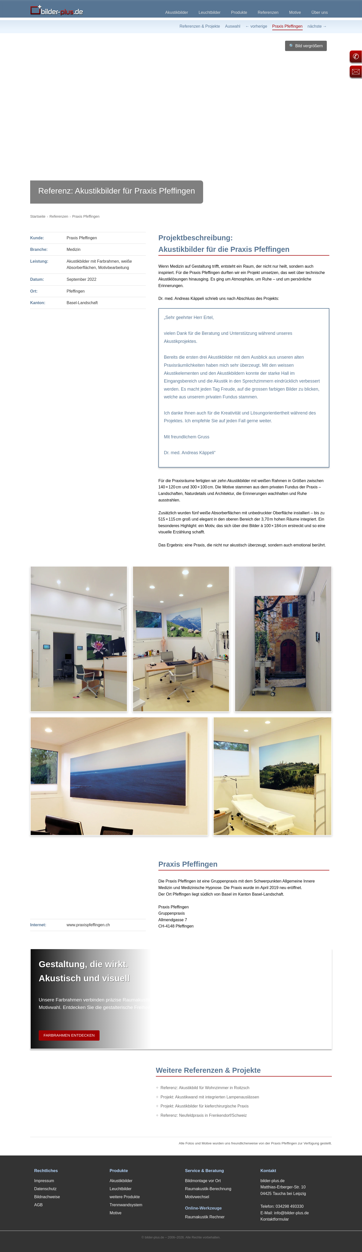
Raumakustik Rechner (204, 1217)
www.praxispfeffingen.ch (88, 925)
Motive (295, 12)
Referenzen (268, 12)
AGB (38, 1205)
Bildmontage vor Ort (203, 1181)
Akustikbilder (176, 12)
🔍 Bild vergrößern (306, 46)
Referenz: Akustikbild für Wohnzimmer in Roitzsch (205, 1088)
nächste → (317, 26)
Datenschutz (45, 1189)
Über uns (319, 12)
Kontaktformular (274, 1219)
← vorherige (256, 26)
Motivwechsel (197, 1197)
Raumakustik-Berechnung (208, 1189)
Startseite (38, 216)
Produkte (239, 12)
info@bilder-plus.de (291, 1213)
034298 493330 (289, 1206)
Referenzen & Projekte (199, 26)
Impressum (44, 1181)
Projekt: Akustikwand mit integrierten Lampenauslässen (210, 1097)
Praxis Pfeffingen (287, 26)
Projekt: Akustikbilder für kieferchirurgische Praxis (205, 1106)
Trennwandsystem (126, 1205)
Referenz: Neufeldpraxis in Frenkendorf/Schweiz (204, 1115)
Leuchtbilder (209, 12)
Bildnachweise (47, 1197)
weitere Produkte (125, 1197)
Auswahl (232, 26)
